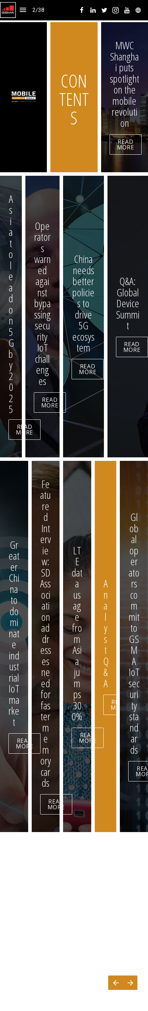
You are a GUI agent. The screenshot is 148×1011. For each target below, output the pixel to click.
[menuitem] (82, 10)
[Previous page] (115, 982)
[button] (8, 10)
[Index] (23, 10)
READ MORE (125, 144)
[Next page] (130, 982)
